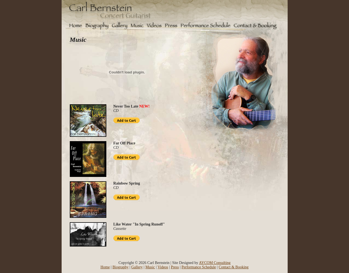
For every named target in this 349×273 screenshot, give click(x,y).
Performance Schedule (199, 267)
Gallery (137, 267)
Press (175, 267)
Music (150, 267)
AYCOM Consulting (215, 263)
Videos (163, 267)
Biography (120, 267)
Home (105, 267)
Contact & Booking (234, 267)
